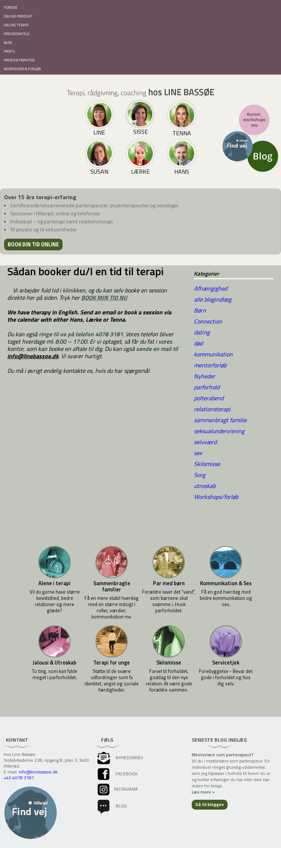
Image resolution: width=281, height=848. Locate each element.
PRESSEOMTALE (17, 34)
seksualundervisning (219, 431)
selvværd (205, 442)
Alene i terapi (54, 583)
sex (198, 452)
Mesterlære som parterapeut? (223, 754)
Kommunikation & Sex (226, 583)
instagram (117, 788)
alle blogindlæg (212, 299)
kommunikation (213, 354)
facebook (117, 773)
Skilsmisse (207, 463)
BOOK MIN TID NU (104, 297)
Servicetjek (225, 663)
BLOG (8, 42)
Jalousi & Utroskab (54, 663)
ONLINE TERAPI (16, 25)
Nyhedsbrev (119, 757)
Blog (111, 805)
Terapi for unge (111, 663)
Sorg (199, 474)
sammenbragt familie (220, 420)
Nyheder (204, 376)
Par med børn (169, 583)
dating (202, 332)
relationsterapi (212, 409)
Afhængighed (210, 288)
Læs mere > (203, 791)
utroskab (205, 485)
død (198, 343)
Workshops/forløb (216, 496)
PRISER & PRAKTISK (19, 60)
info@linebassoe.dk (33, 356)
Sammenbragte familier (111, 586)
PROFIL (9, 51)
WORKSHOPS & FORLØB (22, 69)
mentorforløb (210, 365)
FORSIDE (11, 7)
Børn (200, 310)
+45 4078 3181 (19, 777)
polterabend (209, 398)
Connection (208, 321)
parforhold (207, 387)
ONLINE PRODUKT (18, 16)
